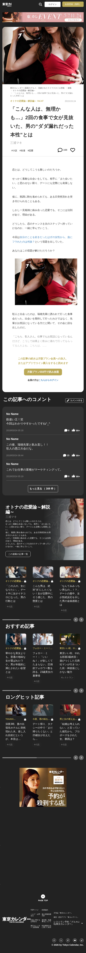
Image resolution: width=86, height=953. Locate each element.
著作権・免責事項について (46, 920)
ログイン (52, 4)
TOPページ (34, 910)
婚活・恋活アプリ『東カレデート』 (66, 917)
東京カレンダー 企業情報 (35, 926)
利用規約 (45, 910)
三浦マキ (16, 142)
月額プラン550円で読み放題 (43, 372)
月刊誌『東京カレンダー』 (63, 913)
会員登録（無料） (73, 4)
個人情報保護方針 (46, 915)
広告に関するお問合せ (35, 920)
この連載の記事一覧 (18, 554)
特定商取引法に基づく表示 (46, 926)
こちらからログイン (48, 380)
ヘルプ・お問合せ (35, 915)
